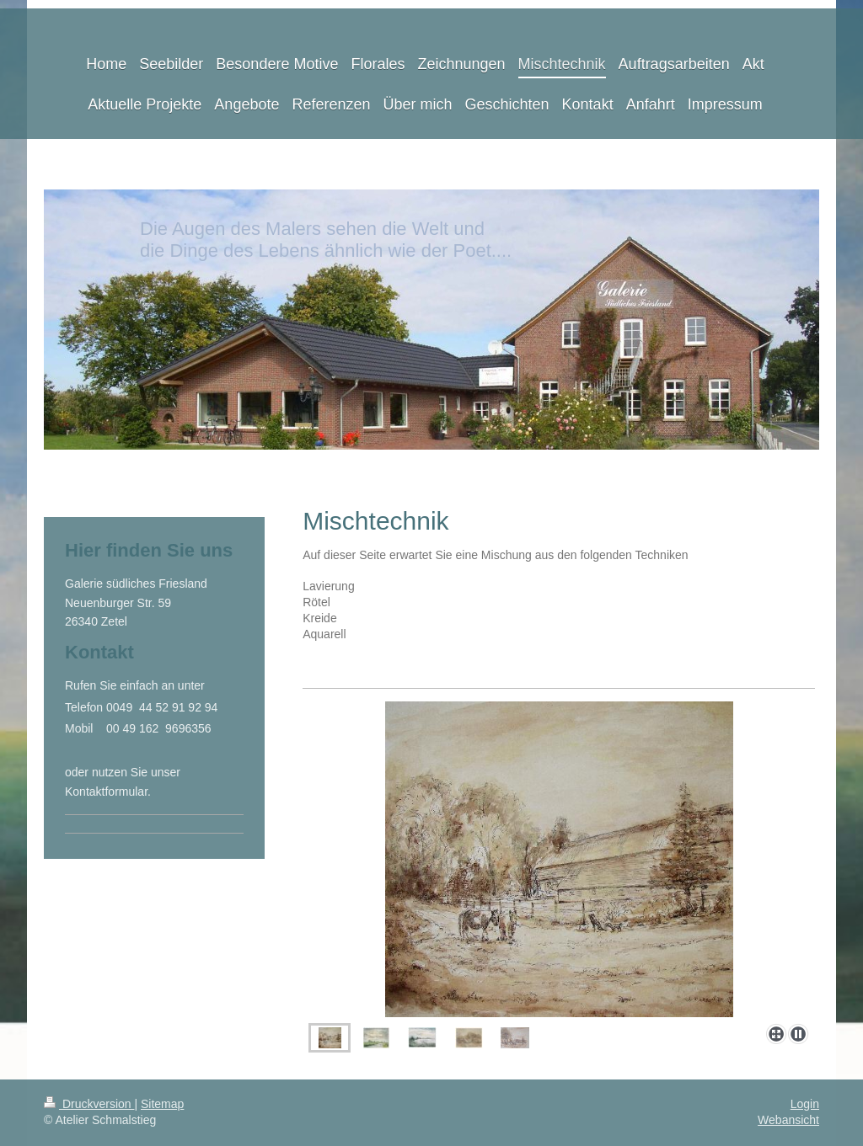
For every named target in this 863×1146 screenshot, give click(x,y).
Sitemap (162, 1104)
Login (805, 1104)
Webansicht (788, 1120)
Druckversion (89, 1104)
